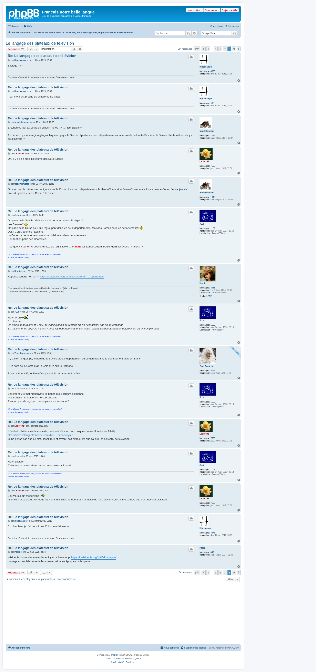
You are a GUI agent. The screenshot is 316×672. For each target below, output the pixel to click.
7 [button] (225, 49)
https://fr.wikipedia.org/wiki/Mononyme (93, 557)
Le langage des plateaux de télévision (40, 43)
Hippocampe (206, 67)
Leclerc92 (204, 161)
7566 (213, 166)
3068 (213, 370)
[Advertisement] (123, 613)
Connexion (211, 10)
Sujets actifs (229, 10)
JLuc (202, 224)
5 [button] (215, 49)
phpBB (114, 655)
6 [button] (220, 49)
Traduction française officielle (119, 659)
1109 (213, 228)
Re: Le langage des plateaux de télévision (42, 56)
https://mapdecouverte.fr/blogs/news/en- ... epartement (72, 276)
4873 (213, 71)
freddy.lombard (207, 131)
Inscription (194, 10)
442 (212, 552)
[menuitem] (27, 26)
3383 (213, 288)
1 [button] (208, 49)
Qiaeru (138, 659)
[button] (197, 49)
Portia (202, 548)
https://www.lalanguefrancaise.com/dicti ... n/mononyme (40, 435)
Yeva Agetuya (206, 366)
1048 (213, 135)
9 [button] (234, 49)
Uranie (203, 283)
